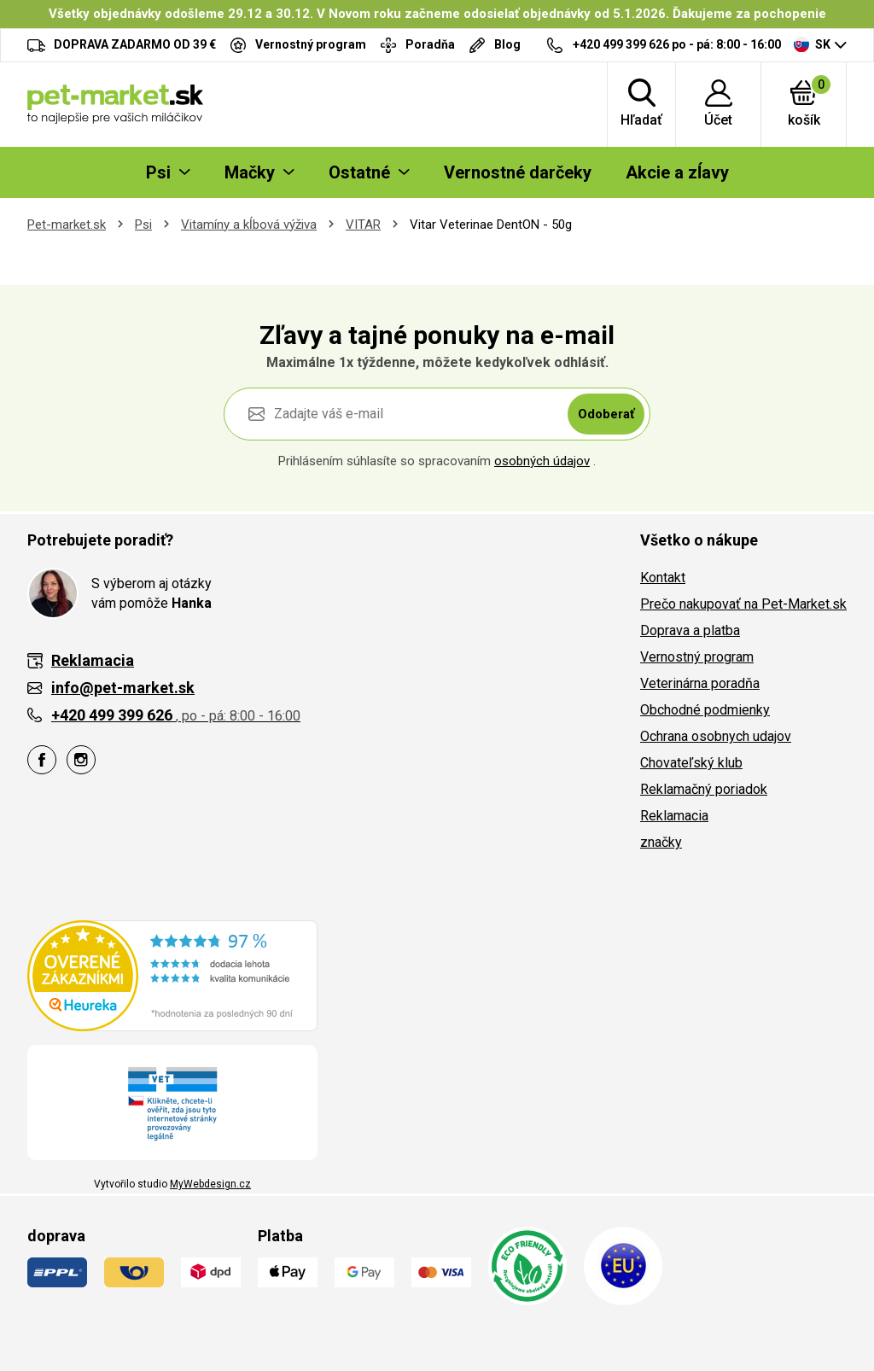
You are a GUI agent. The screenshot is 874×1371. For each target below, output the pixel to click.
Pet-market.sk (66, 224)
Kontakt (662, 577)
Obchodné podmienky (705, 710)
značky (661, 842)
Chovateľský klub (691, 763)
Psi (143, 224)
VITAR (363, 224)
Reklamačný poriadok (703, 789)
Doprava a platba (690, 630)
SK (812, 44)
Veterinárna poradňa (700, 683)
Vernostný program (697, 657)
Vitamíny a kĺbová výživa (249, 224)
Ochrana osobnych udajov (715, 736)
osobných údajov (542, 461)
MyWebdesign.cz (210, 1184)
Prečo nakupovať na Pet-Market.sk (743, 604)
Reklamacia (674, 816)
